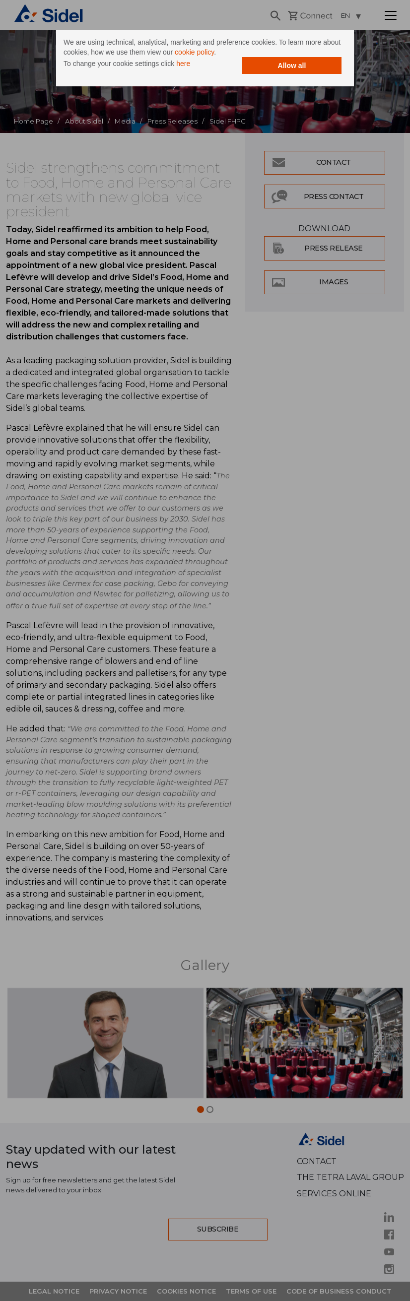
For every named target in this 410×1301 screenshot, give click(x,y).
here (183, 63)
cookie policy (194, 52)
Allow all (292, 65)
